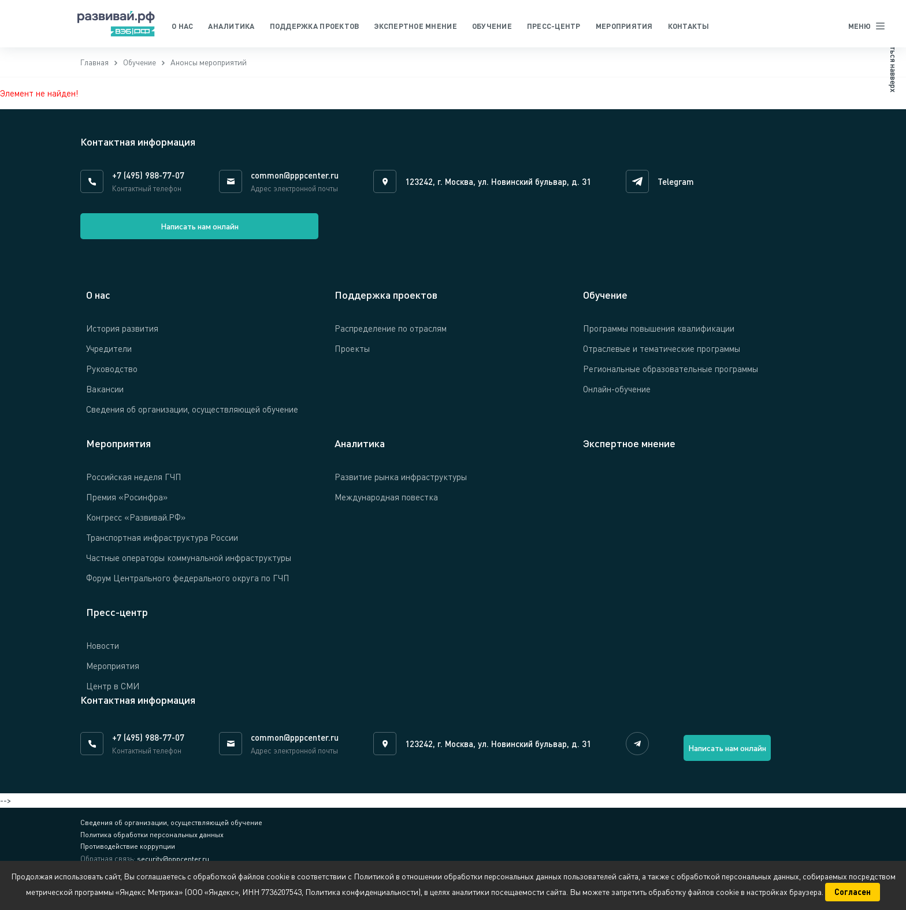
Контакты (689, 26)
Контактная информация (137, 705)
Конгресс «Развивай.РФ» (135, 523)
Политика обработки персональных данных (152, 844)
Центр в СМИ (112, 691)
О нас (182, 26)
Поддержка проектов (314, 26)
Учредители (109, 355)
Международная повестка (386, 503)
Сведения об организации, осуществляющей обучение (192, 415)
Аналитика (231, 26)
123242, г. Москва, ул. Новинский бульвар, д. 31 (499, 185)
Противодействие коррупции (128, 856)
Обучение (492, 26)
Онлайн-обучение (617, 395)
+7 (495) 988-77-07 (148, 178)
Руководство (112, 375)
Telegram (678, 185)
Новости (102, 651)
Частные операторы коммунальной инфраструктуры (188, 563)
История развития (122, 334)
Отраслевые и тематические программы (661, 355)
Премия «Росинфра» (127, 503)
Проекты (352, 355)
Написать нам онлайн (138, 232)
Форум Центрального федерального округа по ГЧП (187, 583)
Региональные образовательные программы (670, 375)
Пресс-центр (554, 26)
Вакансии (105, 395)
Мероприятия (624, 26)
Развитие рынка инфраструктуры (401, 483)
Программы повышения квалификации (658, 334)
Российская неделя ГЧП (133, 483)
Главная (94, 65)
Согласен (852, 892)
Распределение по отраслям (391, 334)
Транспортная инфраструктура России (162, 543)
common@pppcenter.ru (295, 178)
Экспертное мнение (415, 26)
